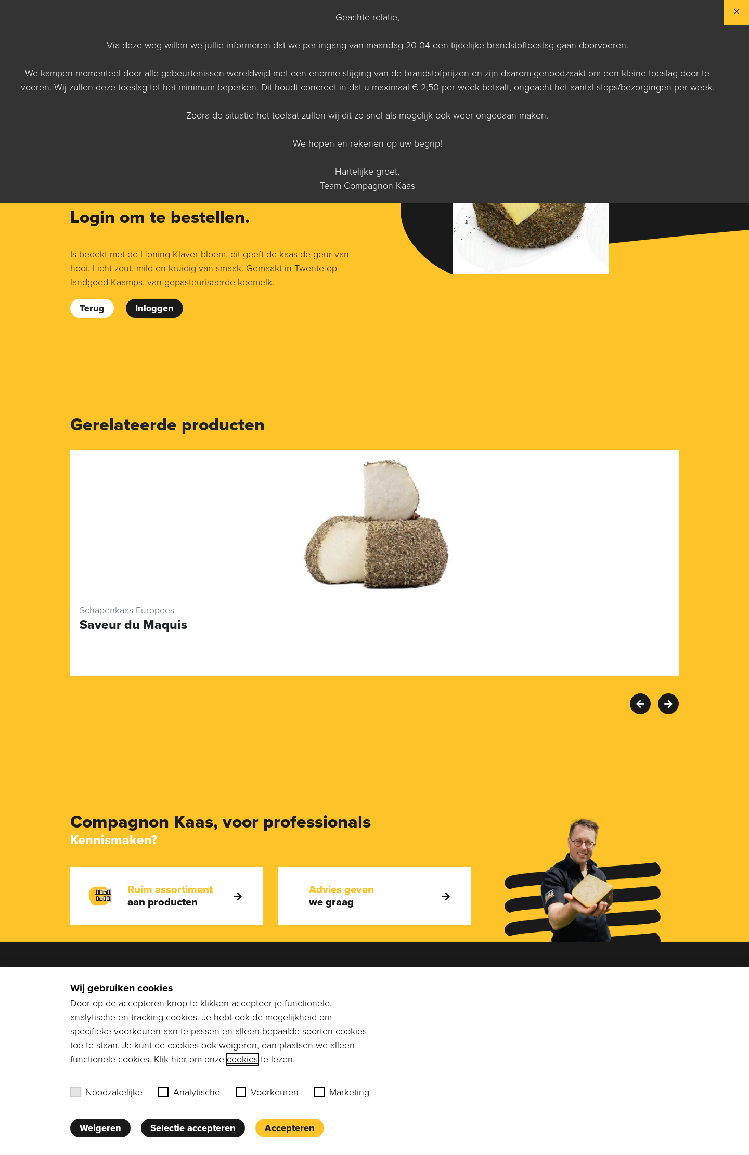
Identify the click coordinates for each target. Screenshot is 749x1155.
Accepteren (290, 1128)
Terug (92, 308)
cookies (242, 1059)
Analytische (189, 1092)
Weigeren (100, 1128)
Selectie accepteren (193, 1128)
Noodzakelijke (106, 1092)
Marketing (341, 1092)
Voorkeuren (267, 1092)
